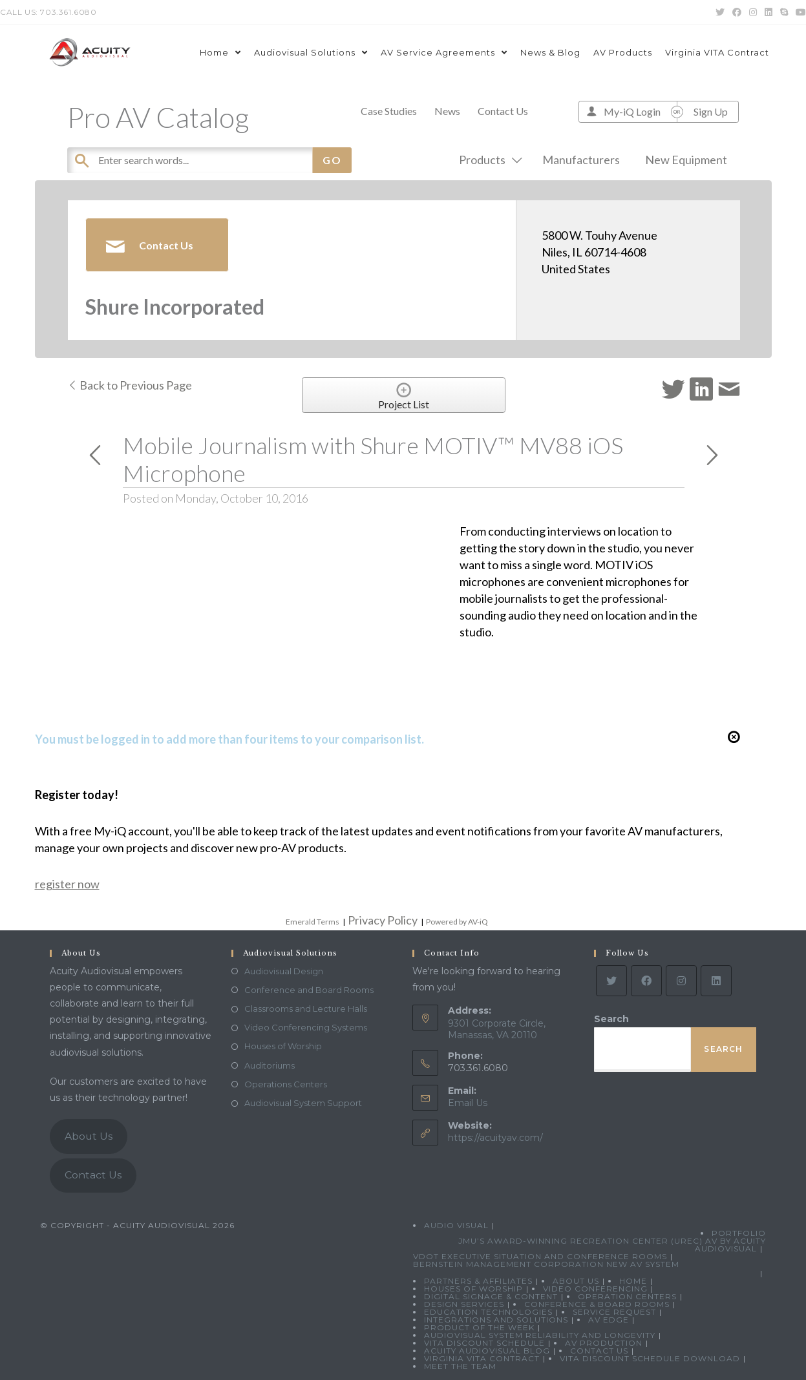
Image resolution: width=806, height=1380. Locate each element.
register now (67, 884)
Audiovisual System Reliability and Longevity (539, 1335)
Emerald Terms (312, 921)
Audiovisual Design (283, 971)
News (447, 111)
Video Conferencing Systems (305, 1027)
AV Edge (608, 1319)
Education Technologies (488, 1312)
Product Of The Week (479, 1327)
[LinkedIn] (716, 980)
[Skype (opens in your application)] (784, 12)
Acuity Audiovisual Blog (487, 1350)
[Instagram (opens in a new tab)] (753, 12)
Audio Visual (456, 1225)
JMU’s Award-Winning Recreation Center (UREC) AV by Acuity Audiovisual (612, 1244)
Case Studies (389, 111)
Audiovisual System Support (303, 1103)
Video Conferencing (595, 1288)
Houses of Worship (283, 1046)
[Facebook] (646, 980)
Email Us (467, 1103)
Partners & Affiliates (478, 1281)
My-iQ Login (632, 111)
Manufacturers (581, 159)
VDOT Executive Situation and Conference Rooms (540, 1256)
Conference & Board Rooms (597, 1304)
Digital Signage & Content (491, 1296)
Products (488, 159)
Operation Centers (627, 1296)
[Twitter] (611, 980)
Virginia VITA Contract (482, 1358)
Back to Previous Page (129, 385)
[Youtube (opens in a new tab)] (799, 12)
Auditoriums (269, 1065)
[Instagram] (681, 980)
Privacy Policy (383, 920)
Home (633, 1281)
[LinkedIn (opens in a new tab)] (768, 12)
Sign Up (711, 111)
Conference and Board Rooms (309, 990)
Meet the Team (460, 1366)
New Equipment (686, 159)
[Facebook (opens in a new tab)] (736, 12)
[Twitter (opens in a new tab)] (720, 12)
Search (611, 1019)
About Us (88, 1136)
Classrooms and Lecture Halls (305, 1008)
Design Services (464, 1304)
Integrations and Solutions (496, 1319)
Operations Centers (285, 1084)
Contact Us (503, 111)
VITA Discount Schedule (484, 1343)
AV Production (603, 1343)
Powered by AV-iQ (457, 921)
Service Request (614, 1312)
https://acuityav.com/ (495, 1138)
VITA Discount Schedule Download (650, 1358)
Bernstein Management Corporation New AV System (546, 1264)
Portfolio (739, 1233)
